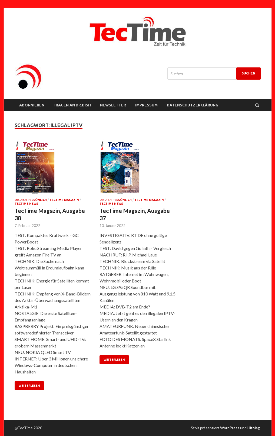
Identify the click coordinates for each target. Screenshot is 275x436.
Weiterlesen (29, 385)
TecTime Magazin (64, 199)
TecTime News (26, 203)
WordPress (229, 427)
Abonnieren (31, 105)
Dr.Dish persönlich (31, 199)
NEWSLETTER (113, 105)
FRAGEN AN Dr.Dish (72, 105)
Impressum (146, 105)
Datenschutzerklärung (192, 105)
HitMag (253, 427)
